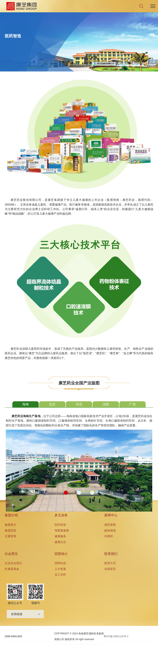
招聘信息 (60, 563)
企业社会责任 (13, 563)
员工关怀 (60, 574)
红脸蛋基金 (12, 568)
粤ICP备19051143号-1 (116, 636)
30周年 (108, 536)
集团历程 (10, 530)
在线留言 (110, 568)
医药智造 (60, 524)
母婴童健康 (62, 530)
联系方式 (110, 563)
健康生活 (60, 542)
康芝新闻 (110, 524)
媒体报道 (110, 530)
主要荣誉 (10, 536)
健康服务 (60, 536)
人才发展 (60, 568)
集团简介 (10, 524)
